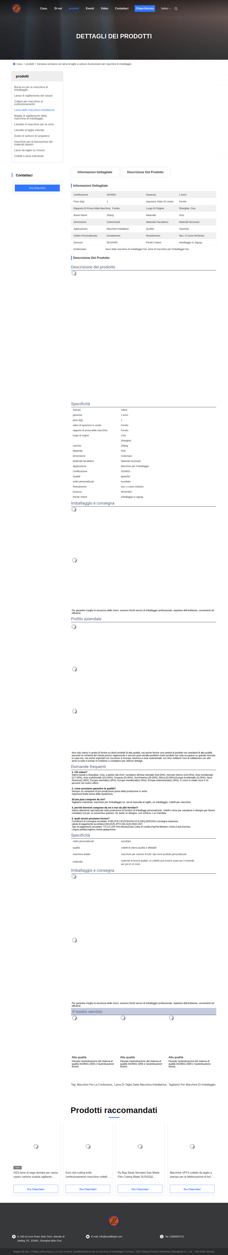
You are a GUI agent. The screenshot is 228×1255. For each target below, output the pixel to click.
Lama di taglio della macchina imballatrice (140, 1084)
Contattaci (121, 8)
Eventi (90, 8)
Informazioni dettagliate (95, 172)
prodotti (74, 8)
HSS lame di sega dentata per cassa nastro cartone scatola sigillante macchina (35, 1175)
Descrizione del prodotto (145, 172)
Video (104, 8)
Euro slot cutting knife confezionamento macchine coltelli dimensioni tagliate (86, 1175)
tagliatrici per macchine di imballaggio (192, 1084)
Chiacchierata (145, 8)
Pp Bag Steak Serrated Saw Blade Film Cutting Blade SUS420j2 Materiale (138, 1175)
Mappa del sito (21, 1251)
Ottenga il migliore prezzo (162, 156)
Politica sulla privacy (42, 1251)
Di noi (58, 8)
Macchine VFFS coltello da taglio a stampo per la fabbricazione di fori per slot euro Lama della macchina (191, 1175)
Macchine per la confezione (94, 1084)
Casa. (44, 8)
